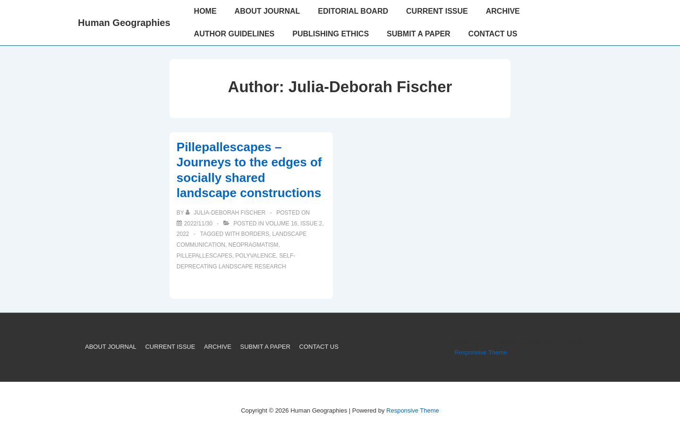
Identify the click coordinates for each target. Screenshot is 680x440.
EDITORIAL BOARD (353, 11)
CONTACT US (493, 34)
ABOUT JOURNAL (267, 11)
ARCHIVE (503, 11)
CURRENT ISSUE (437, 11)
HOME (205, 11)
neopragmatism (254, 245)
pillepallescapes (204, 255)
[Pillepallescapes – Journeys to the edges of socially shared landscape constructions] (198, 223)
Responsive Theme (480, 352)
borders (255, 234)
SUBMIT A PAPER (418, 34)
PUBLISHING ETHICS (330, 34)
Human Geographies (124, 22)
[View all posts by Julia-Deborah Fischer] (226, 212)
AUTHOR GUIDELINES (234, 34)
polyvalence (255, 255)
